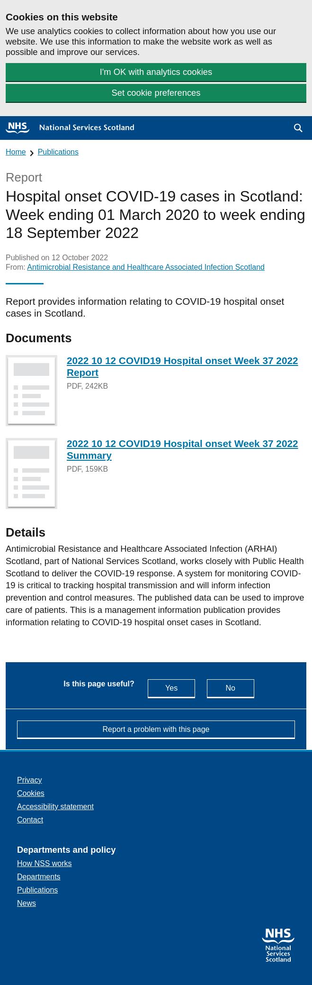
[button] (298, 128)
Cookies (31, 793)
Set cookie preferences (155, 93)
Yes (180, 687)
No (239, 687)
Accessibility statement (55, 807)
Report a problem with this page (156, 729)
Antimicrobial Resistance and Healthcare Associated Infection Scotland (146, 267)
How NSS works (44, 863)
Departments (39, 877)
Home (16, 152)
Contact (30, 820)
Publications (58, 152)
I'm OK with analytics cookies (156, 72)
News (26, 903)
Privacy (29, 780)
